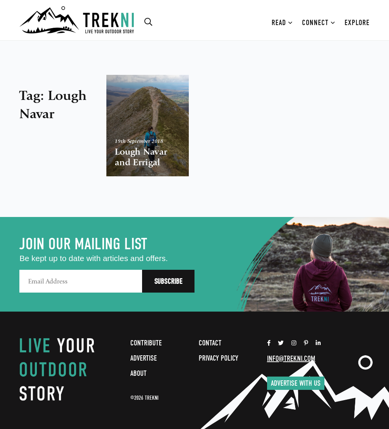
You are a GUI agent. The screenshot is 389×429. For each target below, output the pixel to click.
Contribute (146, 343)
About (138, 373)
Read (282, 22)
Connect (318, 22)
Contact (210, 343)
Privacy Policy (218, 358)
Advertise (143, 358)
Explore (357, 22)
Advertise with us (296, 383)
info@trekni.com (291, 358)
